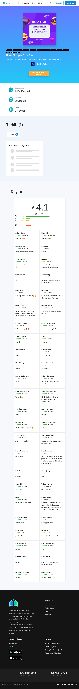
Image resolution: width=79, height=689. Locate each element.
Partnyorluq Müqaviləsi (53, 653)
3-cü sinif (59, 50)
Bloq (46, 611)
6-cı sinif (9, 50)
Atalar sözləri (49, 608)
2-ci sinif (53, 50)
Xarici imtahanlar (17, 50)
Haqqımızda (13, 643)
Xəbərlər (48, 614)
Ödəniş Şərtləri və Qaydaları (55, 650)
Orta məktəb (10, 52)
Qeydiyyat (70, 3)
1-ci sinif (47, 50)
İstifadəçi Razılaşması (52, 643)
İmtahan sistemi (50, 605)
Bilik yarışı (33, 50)
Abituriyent (25, 50)
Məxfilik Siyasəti (50, 647)
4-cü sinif (66, 50)
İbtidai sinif (40, 50)
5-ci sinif (17, 52)
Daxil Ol (59, 3)
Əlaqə (11, 647)
